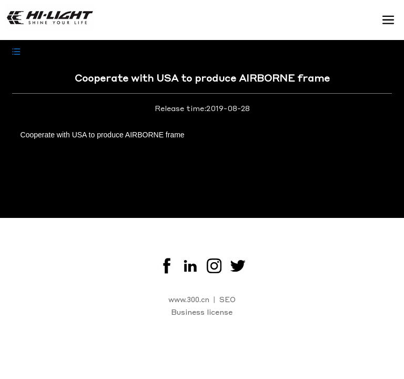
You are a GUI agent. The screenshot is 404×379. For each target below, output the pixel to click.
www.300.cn (188, 299)
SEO (227, 299)
